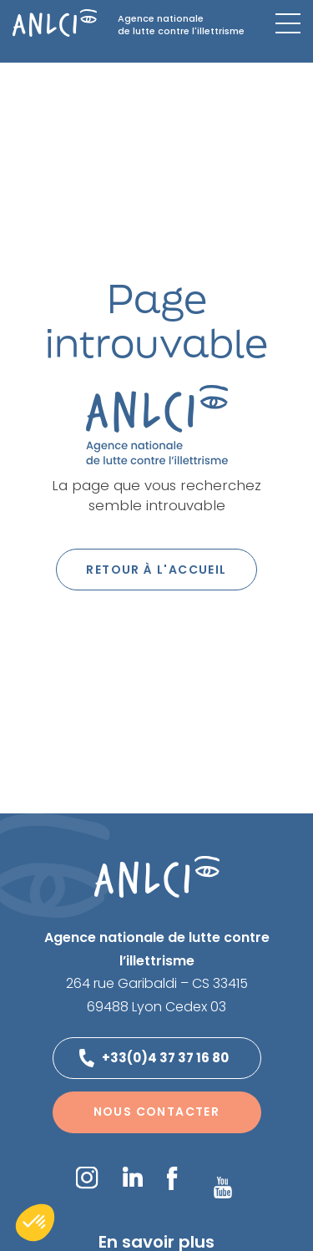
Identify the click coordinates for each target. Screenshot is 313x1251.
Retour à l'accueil (156, 569)
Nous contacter (156, 1111)
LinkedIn (133, 1177)
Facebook (172, 1178)
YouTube (223, 1187)
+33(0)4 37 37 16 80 (165, 1057)
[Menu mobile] (288, 23)
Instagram (87, 1178)
